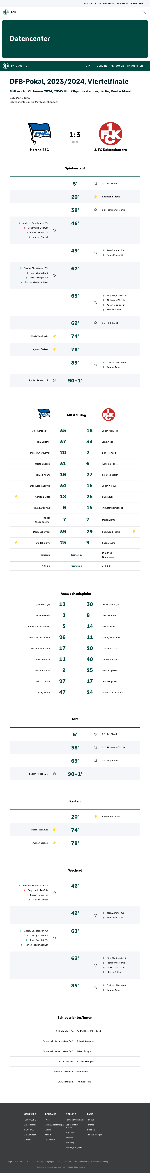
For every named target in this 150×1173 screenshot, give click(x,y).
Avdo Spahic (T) (110, 604)
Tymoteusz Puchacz (112, 508)
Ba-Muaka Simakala (112, 692)
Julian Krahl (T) (110, 431)
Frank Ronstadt (115, 255)
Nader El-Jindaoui (40, 648)
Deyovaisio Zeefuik (38, 228)
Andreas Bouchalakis (33, 223)
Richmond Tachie (111, 197)
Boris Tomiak (109, 453)
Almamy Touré (110, 464)
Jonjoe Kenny (43, 475)
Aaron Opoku (114, 305)
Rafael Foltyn (83, 1051)
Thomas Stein (83, 1082)
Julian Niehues (109, 486)
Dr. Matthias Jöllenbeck (44, 102)
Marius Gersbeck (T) (39, 431)
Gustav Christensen (34, 268)
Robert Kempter (85, 1041)
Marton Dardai (40, 237)
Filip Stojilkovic (115, 295)
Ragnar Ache (113, 367)
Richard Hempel (85, 1061)
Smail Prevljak (37, 278)
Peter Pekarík (43, 615)
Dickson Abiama (115, 362)
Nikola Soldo (109, 626)
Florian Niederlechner (36, 282)
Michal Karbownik (40, 508)
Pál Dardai (45, 555)
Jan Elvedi (112, 183)
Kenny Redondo (111, 637)
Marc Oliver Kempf (40, 453)
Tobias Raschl (109, 648)
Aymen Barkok (40, 349)
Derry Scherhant (39, 273)
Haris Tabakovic (39, 336)
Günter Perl (82, 1071)
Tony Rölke (44, 692)
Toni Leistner (43, 442)
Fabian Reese (37, 232)
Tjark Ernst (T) (42, 604)
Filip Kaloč (112, 323)
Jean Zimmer (113, 250)
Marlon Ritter (114, 310)
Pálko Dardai (43, 681)
